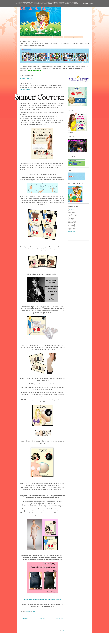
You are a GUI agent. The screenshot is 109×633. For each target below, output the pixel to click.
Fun (50, 37)
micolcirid (71, 209)
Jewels (66, 37)
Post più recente (24, 618)
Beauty (22, 37)
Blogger (63, 629)
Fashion (35, 37)
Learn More (85, 3)
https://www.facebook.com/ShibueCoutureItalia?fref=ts (42, 599)
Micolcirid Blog (35, 8)
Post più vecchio (60, 618)
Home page (42, 618)
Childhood (29, 37)
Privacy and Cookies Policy (76, 37)
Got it (91, 3)
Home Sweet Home (58, 37)
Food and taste (43, 37)
